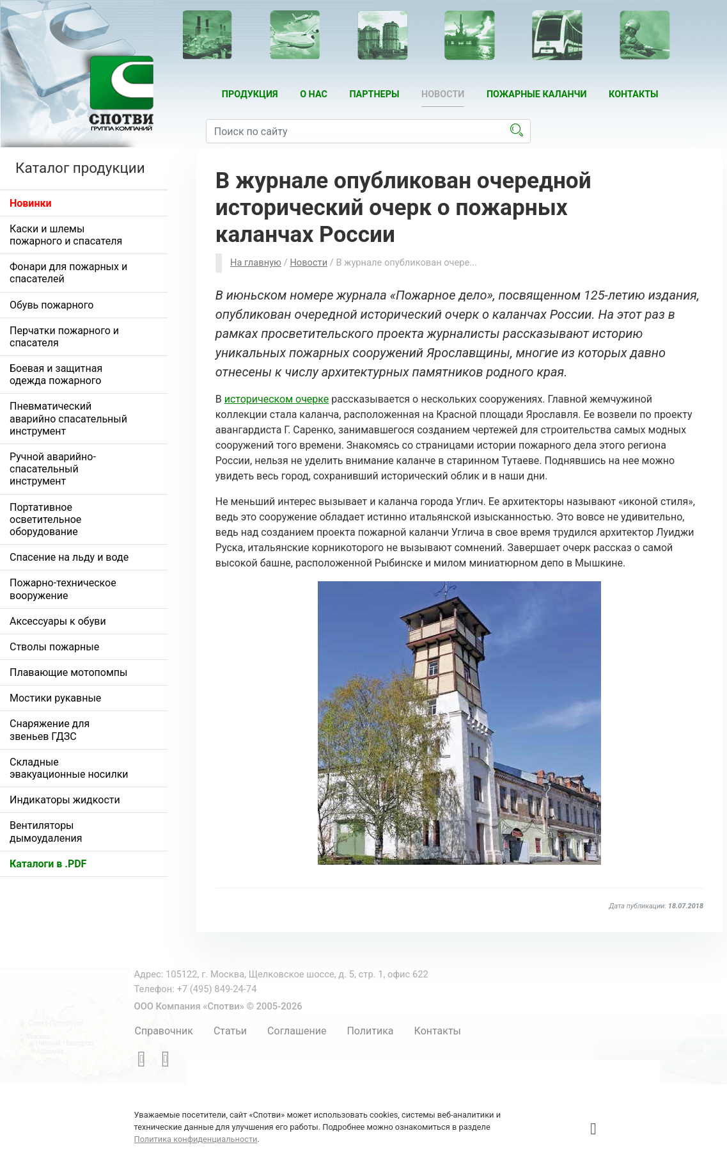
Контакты (634, 94)
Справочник (164, 1031)
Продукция (250, 94)
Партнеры (374, 94)
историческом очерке (276, 399)
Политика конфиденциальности (196, 1139)
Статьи (230, 1031)
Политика (370, 1031)
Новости (442, 94)
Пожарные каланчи (537, 94)
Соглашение (296, 1031)
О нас (313, 94)
